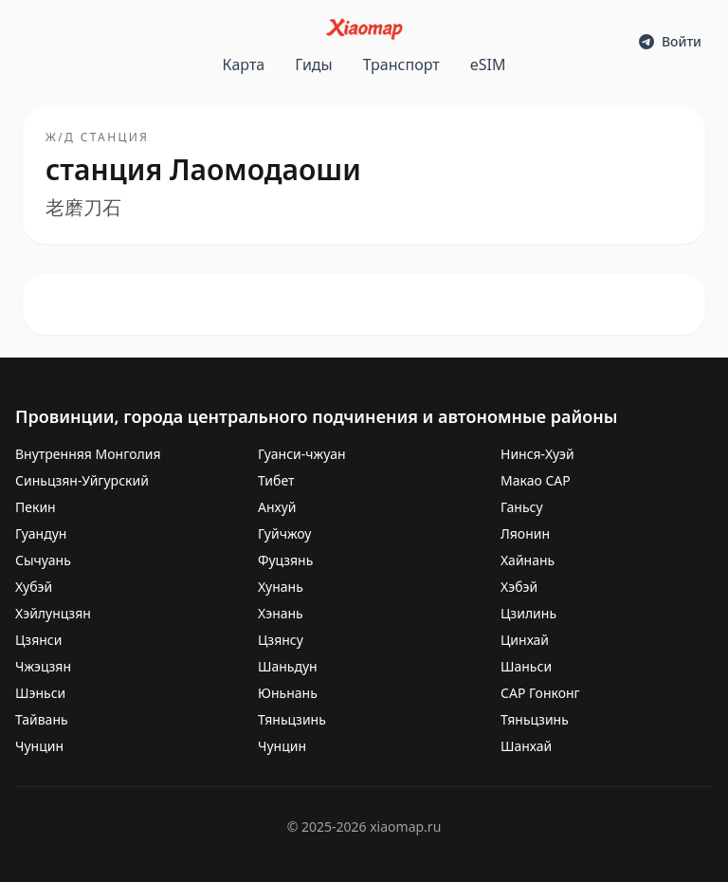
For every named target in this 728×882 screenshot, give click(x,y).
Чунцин (39, 746)
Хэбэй (518, 587)
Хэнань (280, 613)
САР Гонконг (540, 693)
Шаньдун (288, 666)
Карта (244, 64)
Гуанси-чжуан (302, 454)
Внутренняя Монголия (87, 454)
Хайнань (527, 560)
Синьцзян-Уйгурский (82, 480)
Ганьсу (521, 507)
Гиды (313, 64)
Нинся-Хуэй (537, 454)
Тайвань (41, 719)
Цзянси (38, 640)
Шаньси (526, 666)
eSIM (488, 64)
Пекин (35, 507)
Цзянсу (280, 640)
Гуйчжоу (284, 533)
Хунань (280, 587)
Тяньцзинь (292, 719)
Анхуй (277, 507)
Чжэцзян (43, 666)
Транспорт (401, 64)
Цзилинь (528, 613)
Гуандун (40, 533)
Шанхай (526, 746)
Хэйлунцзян (53, 613)
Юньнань (288, 693)
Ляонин (525, 533)
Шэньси (40, 693)
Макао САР (535, 480)
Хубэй (33, 587)
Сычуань (43, 560)
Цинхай (524, 640)
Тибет (276, 480)
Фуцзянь (285, 560)
